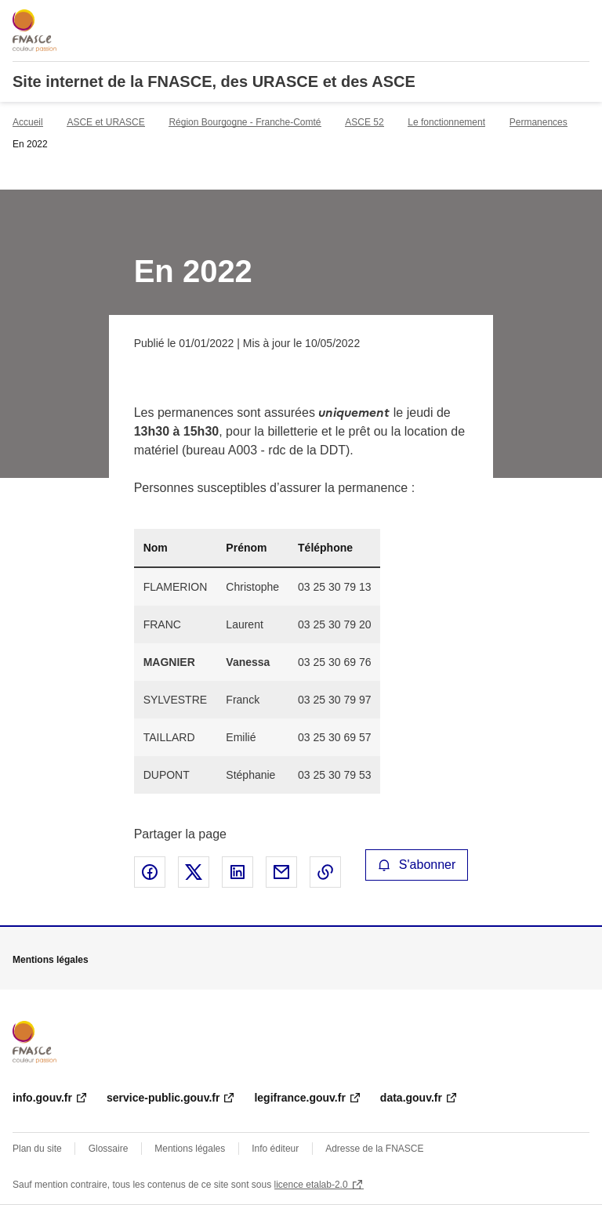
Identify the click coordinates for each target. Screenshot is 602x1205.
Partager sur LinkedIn (237, 872)
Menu (580, 18)
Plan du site (37, 1148)
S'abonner (417, 864)
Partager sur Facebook (149, 872)
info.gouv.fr (42, 1097)
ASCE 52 (364, 122)
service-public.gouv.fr (163, 1097)
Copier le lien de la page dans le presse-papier (325, 872)
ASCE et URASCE (105, 122)
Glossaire (109, 1148)
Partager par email (281, 872)
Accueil (28, 122)
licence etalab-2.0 (311, 1184)
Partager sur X (193, 872)
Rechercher (548, 18)
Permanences (539, 122)
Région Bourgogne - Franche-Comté (245, 122)
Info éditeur (275, 1148)
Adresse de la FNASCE (374, 1148)
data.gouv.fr (411, 1097)
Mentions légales (189, 1148)
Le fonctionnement (446, 122)
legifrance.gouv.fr (299, 1097)
